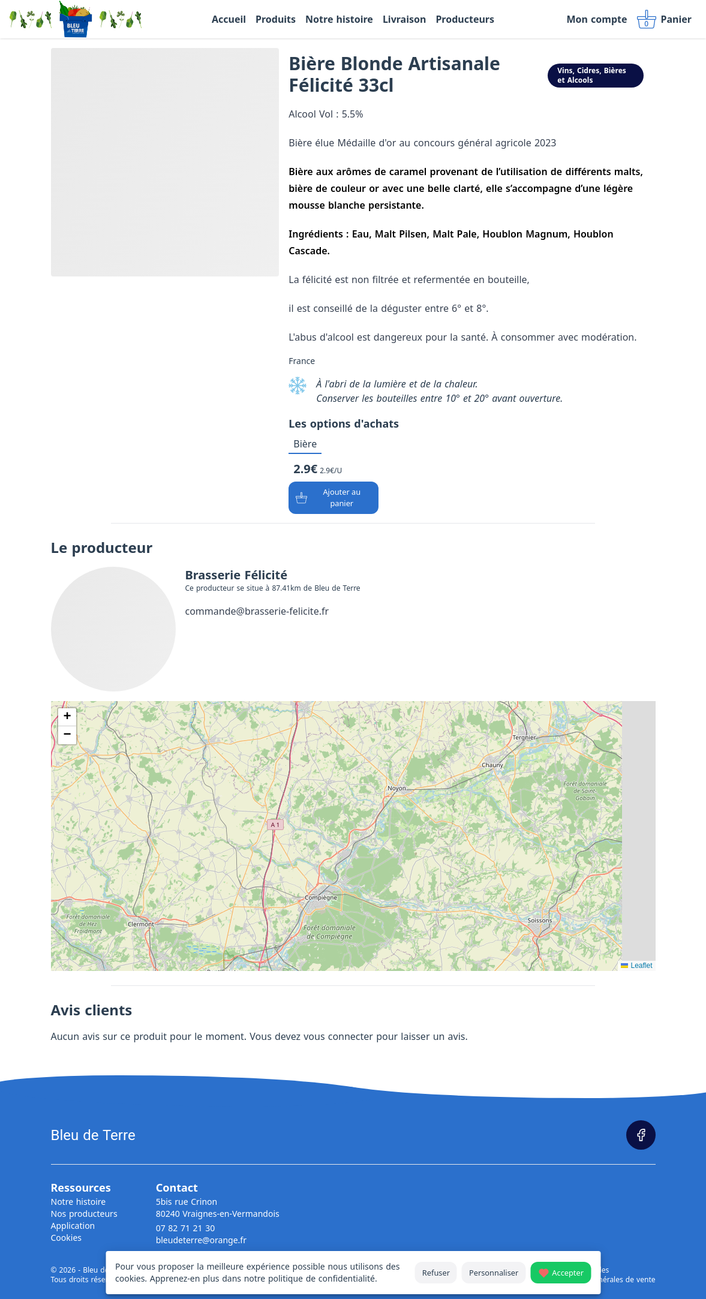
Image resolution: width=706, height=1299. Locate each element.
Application (73, 1225)
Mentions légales (580, 1270)
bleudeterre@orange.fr (201, 1240)
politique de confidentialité (321, 1278)
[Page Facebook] (641, 1135)
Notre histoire (78, 1201)
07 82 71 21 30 (185, 1228)
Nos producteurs (84, 1213)
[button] (67, 717)
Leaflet (636, 965)
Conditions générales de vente (603, 1280)
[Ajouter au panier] (333, 498)
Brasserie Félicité (236, 575)
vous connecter (338, 1036)
